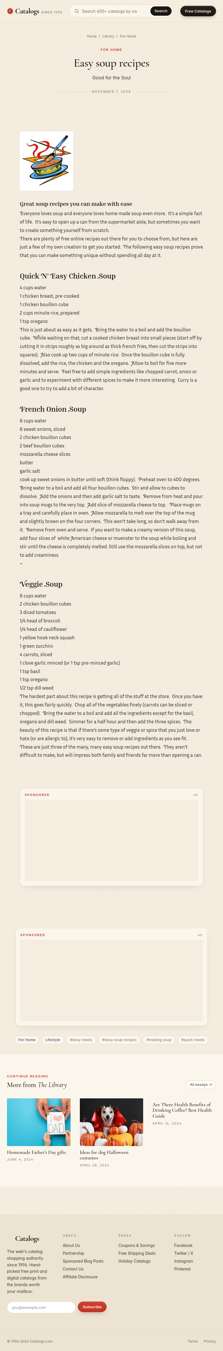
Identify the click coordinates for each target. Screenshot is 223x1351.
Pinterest (182, 1269)
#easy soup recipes (119, 1040)
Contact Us (73, 1269)
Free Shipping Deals (137, 1253)
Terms (193, 1341)
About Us (71, 1245)
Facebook (183, 1245)
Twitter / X (183, 1253)
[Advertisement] (111, 840)
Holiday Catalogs (134, 1261)
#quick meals (193, 1040)
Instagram (183, 1261)
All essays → (201, 1084)
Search (160, 11)
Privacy (210, 1341)
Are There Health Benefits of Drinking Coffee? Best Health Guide (182, 1110)
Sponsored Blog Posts (83, 1261)
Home (92, 36)
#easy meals (81, 1040)
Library (108, 36)
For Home (128, 36)
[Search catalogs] (121, 11)
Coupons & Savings (136, 1245)
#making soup (158, 1040)
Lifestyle (52, 1040)
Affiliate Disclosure (80, 1277)
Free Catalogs (198, 11)
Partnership (73, 1253)
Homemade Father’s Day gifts (36, 1152)
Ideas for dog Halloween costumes (104, 1155)
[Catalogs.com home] (34, 11)
